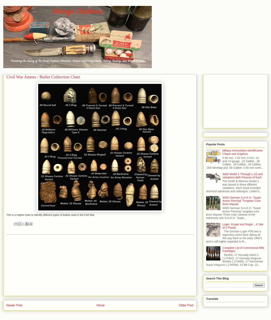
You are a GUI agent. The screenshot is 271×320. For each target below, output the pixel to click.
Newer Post (14, 305)
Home (101, 305)
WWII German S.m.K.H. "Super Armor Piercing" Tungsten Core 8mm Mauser (242, 201)
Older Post (186, 305)
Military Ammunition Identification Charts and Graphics (243, 152)
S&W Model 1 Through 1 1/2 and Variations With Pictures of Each (243, 175)
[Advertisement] (99, 265)
